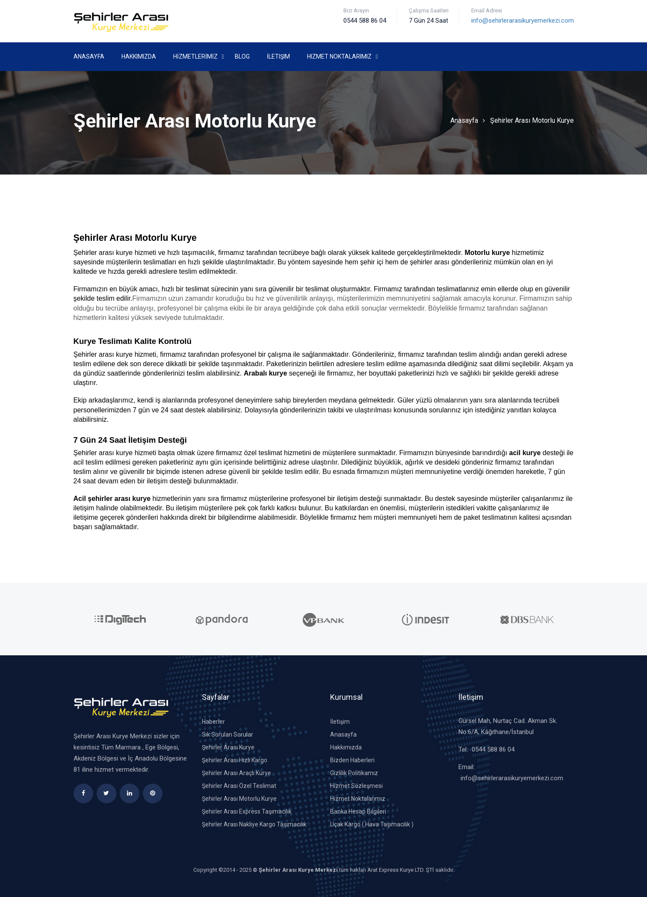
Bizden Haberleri (352, 760)
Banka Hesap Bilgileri (358, 811)
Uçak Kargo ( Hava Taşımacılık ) (372, 824)
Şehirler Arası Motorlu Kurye (532, 120)
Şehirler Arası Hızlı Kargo (234, 760)
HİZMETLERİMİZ (195, 56)
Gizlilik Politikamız (354, 773)
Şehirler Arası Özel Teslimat (239, 785)
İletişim (278, 56)
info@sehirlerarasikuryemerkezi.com (522, 20)
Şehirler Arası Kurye (228, 747)
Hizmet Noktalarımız (339, 56)
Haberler (213, 721)
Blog (242, 56)
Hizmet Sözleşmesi (356, 785)
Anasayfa (89, 56)
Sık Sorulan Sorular (227, 734)
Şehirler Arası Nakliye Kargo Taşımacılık (254, 824)
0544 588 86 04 (493, 749)
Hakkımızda (138, 56)
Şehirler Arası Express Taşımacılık (247, 811)
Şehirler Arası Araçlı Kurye (236, 773)
